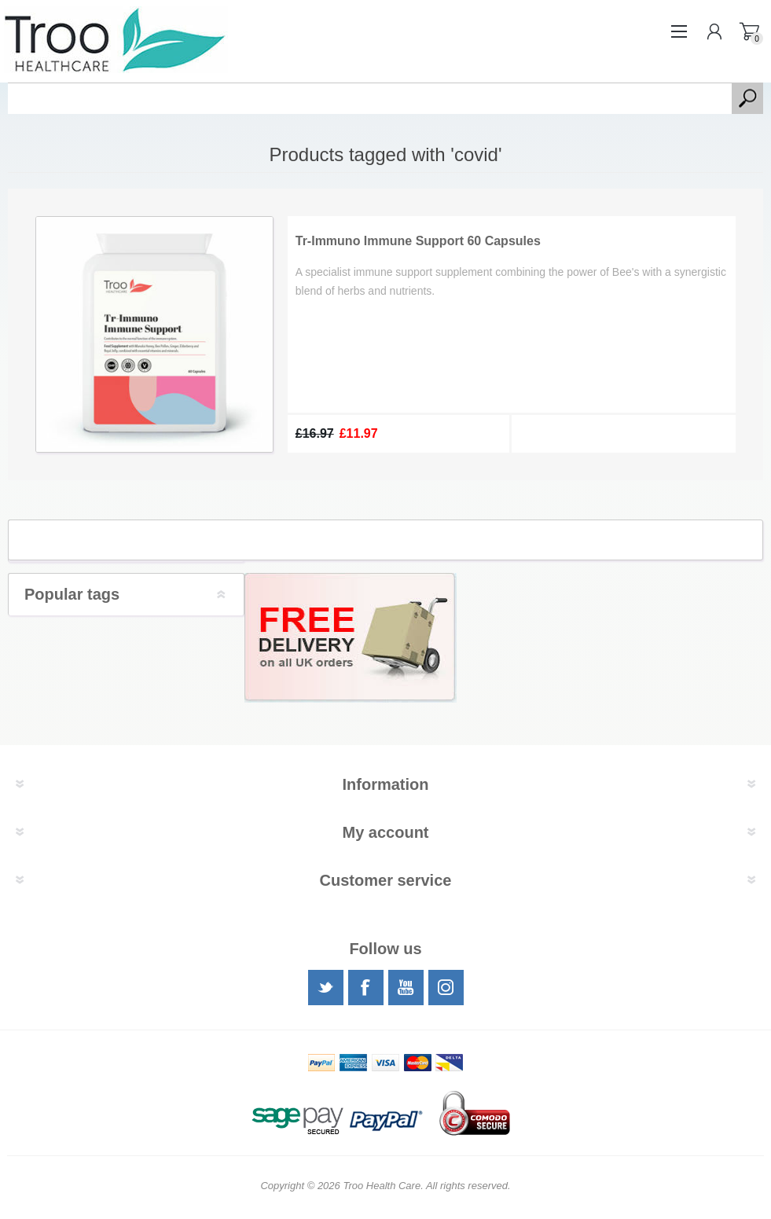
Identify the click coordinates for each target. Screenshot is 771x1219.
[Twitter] (325, 987)
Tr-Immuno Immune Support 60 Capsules (418, 241)
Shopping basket (749, 31)
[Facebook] (366, 987)
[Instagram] (446, 987)
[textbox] (370, 98)
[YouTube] (406, 987)
